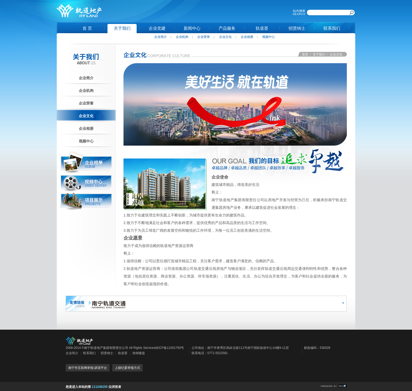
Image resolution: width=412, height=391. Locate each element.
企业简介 (160, 37)
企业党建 (157, 28)
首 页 (87, 28)
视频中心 (268, 37)
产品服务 (227, 28)
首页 (305, 54)
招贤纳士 (297, 28)
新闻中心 (192, 28)
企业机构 (182, 37)
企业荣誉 (203, 37)
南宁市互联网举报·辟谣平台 (87, 368)
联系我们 (331, 28)
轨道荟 (262, 28)
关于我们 (122, 28)
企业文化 (225, 37)
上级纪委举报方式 (127, 368)
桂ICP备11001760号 (169, 348)
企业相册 (247, 37)
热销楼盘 (138, 353)
